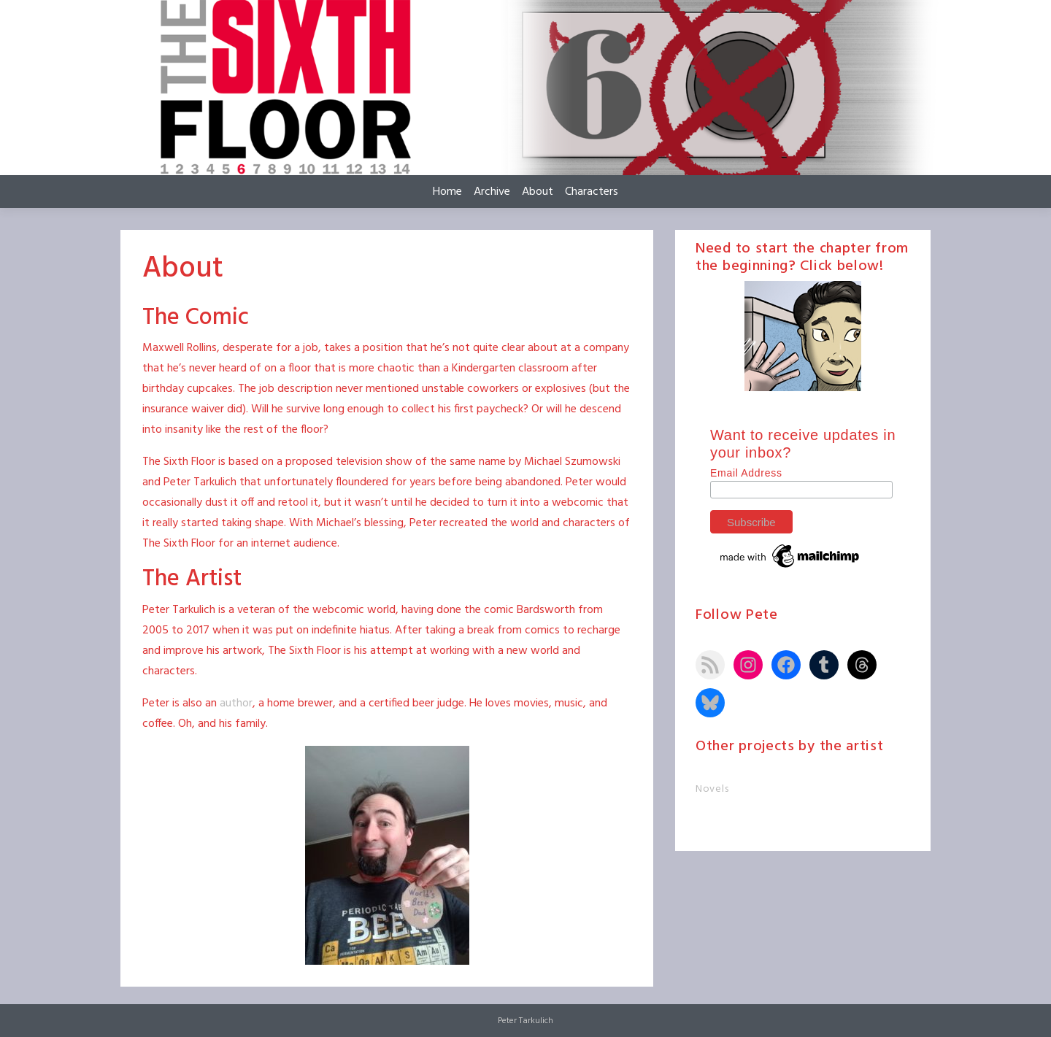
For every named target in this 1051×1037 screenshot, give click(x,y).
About (537, 191)
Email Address (746, 473)
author (236, 703)
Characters (591, 191)
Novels (712, 789)
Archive (492, 191)
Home (447, 191)
